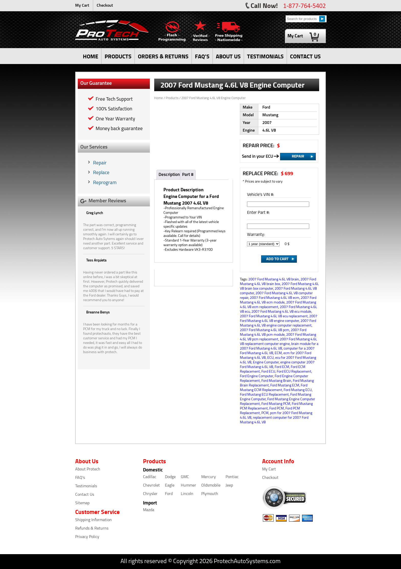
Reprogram (105, 183)
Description (169, 175)
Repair (100, 163)
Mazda (148, 510)
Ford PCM (276, 408)
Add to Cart (277, 258)
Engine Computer (266, 362)
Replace (101, 173)
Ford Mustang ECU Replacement (264, 395)
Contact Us (84, 495)
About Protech (87, 469)
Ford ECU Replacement (294, 372)
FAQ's (80, 478)
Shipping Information (93, 520)
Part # (188, 175)
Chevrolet (151, 485)
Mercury (208, 477)
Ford (169, 494)
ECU (270, 358)
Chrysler (150, 494)
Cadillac (149, 477)
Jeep (229, 485)
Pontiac (232, 477)
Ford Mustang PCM (275, 404)
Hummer (188, 485)
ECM (278, 353)
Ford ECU (268, 372)
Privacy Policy (87, 537)
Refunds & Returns (91, 528)
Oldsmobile (210, 485)
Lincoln (187, 494)
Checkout (105, 6)
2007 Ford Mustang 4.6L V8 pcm (264, 330)
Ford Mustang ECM (284, 385)
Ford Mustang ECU (298, 390)
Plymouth (209, 494)
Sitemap (82, 503)
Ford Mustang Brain (276, 381)
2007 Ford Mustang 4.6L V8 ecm (274, 298)
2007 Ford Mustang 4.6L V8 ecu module (281, 312)
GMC (185, 477)
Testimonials (86, 486)
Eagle (169, 485)
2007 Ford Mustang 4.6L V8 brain (273, 279)
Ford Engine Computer (256, 376)
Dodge (170, 477)
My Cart (82, 6)
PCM (265, 413)
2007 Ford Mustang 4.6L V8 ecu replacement (274, 316)
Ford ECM (282, 367)
